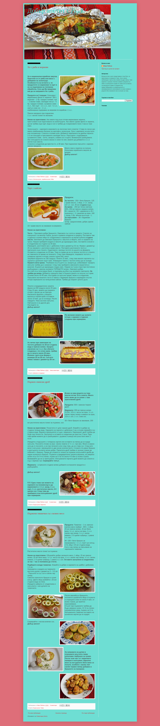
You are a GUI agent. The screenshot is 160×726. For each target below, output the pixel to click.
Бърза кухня (36, 504)
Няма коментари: (55, 370)
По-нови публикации (34, 713)
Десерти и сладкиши (38, 373)
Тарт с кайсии (34, 188)
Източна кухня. (37, 179)
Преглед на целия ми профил (110, 69)
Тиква (42, 708)
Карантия (43, 504)
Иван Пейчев (108, 66)
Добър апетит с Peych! (57, 10)
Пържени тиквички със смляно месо (46, 513)
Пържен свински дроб (39, 382)
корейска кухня (46, 179)
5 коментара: (53, 705)
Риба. (52, 179)
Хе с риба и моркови (38, 67)
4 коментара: (53, 176)
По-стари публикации (88, 713)
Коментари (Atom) (42, 716)
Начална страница (61, 713)
